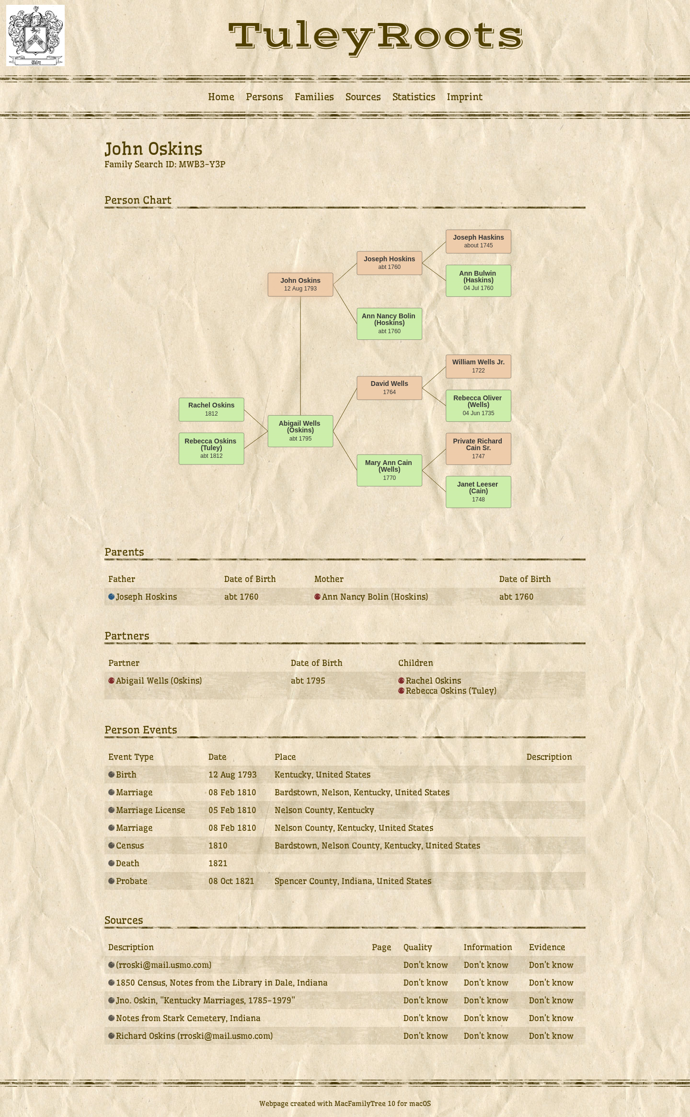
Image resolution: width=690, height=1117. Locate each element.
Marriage (130, 792)
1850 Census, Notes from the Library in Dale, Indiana (218, 982)
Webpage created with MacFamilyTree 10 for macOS (345, 1103)
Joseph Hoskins (142, 597)
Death (123, 863)
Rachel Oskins (429, 680)
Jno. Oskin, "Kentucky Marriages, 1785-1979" (201, 1000)
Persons (264, 97)
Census (126, 845)
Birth (122, 774)
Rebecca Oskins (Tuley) (447, 691)
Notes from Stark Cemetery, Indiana (184, 1018)
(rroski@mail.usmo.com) (160, 965)
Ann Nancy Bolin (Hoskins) (371, 597)
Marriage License (146, 810)
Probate (128, 881)
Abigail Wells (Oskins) (155, 680)
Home (221, 97)
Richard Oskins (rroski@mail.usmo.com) (190, 1036)
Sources (363, 97)
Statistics (414, 97)
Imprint (465, 97)
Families (314, 97)
